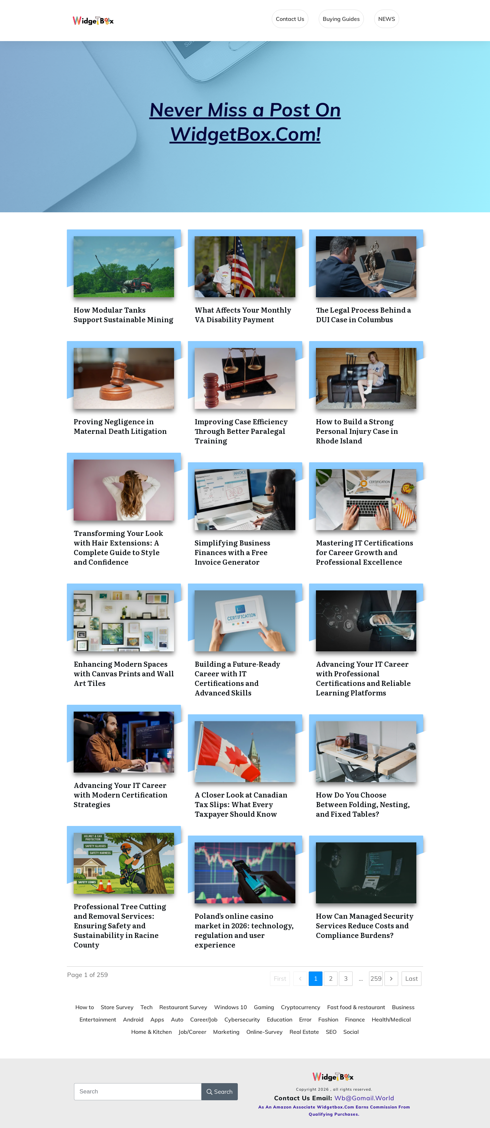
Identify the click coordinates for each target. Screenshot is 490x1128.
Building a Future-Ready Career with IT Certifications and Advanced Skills (237, 678)
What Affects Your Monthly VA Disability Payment (243, 314)
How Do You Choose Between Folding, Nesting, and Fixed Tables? (363, 804)
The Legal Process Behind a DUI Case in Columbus (363, 314)
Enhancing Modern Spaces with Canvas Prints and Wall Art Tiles (124, 673)
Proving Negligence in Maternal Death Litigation (120, 426)
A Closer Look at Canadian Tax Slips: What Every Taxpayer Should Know (241, 804)
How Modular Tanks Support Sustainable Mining (123, 314)
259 (376, 978)
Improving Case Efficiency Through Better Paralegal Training (241, 431)
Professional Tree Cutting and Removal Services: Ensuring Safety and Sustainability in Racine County (120, 925)
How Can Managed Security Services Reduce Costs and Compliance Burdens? (365, 925)
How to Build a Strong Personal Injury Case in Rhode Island (357, 431)
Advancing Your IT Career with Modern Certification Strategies (121, 794)
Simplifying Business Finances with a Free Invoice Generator (232, 552)
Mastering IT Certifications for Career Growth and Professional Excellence (364, 552)
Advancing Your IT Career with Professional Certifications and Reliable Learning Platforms (363, 678)
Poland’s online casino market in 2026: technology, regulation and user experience (244, 930)
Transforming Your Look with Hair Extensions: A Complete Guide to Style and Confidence (118, 547)
